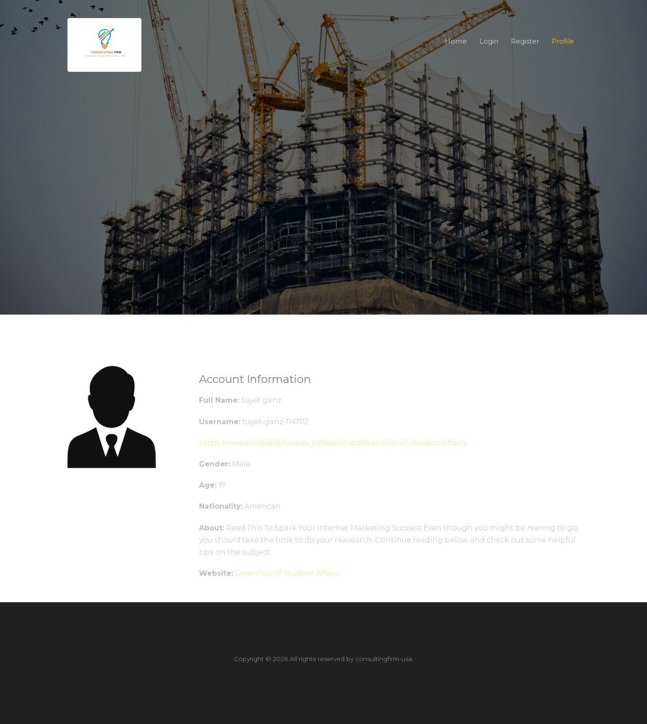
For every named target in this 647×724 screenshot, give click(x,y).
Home (456, 41)
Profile (563, 41)
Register (525, 41)
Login (488, 41)
